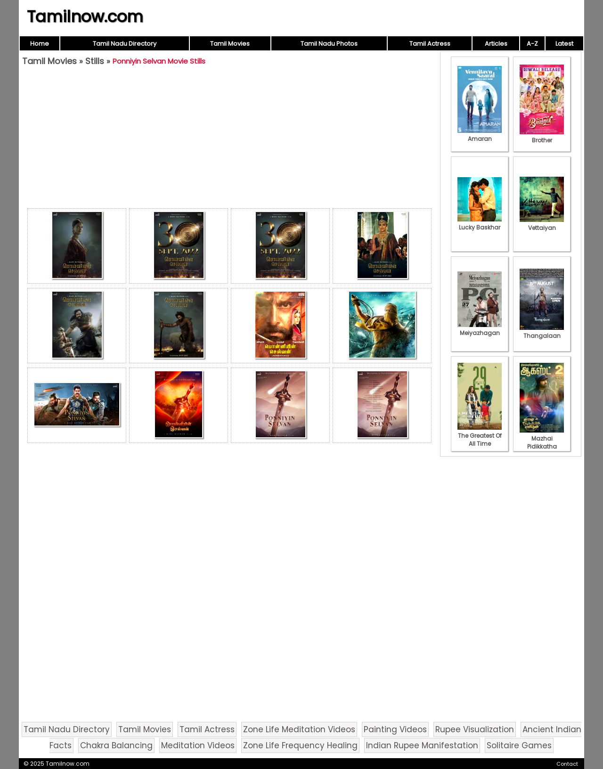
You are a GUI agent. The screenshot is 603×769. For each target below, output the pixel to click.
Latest (564, 43)
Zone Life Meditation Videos (299, 729)
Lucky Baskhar (479, 223)
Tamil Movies (230, 43)
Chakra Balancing (116, 745)
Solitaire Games (519, 745)
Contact (567, 764)
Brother (542, 136)
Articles (496, 43)
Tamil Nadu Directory (124, 43)
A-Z (532, 43)
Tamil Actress (429, 43)
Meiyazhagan (479, 329)
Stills (94, 61)
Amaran (479, 135)
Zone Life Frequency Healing (300, 745)
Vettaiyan (542, 224)
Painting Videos (395, 729)
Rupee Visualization (474, 729)
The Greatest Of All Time (479, 436)
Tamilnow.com (85, 16)
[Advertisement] (229, 139)
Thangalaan (542, 332)
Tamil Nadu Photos (329, 43)
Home (39, 43)
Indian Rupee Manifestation (422, 745)
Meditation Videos (198, 745)
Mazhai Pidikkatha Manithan (542, 442)
